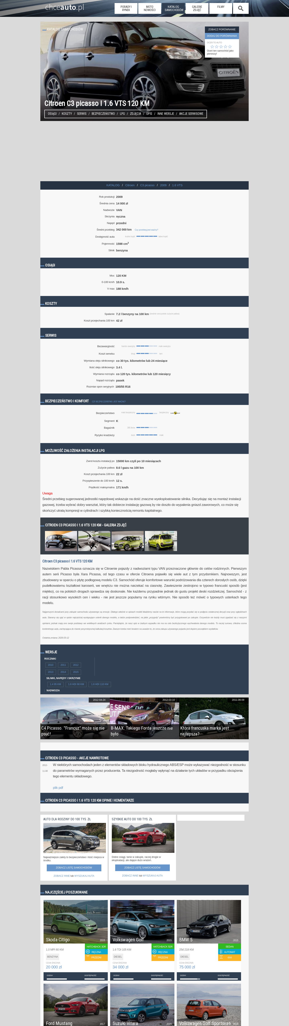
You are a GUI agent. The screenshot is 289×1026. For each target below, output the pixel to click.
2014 (63, 672)
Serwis (81, 114)
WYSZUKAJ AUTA (84, 875)
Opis (149, 114)
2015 (75, 672)
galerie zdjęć (197, 8)
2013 (50, 672)
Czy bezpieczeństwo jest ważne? (109, 401)
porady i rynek (126, 8)
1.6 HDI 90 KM (76, 684)
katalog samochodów (174, 8)
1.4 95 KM (55, 684)
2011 (63, 665)
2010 (50, 665)
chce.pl (59, 5)
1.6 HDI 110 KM (99, 684)
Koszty (67, 114)
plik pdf (58, 788)
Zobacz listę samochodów (74, 867)
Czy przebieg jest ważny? (146, 230)
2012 (75, 665)
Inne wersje (165, 114)
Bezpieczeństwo (103, 114)
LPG (122, 114)
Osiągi (52, 114)
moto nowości (150, 8)
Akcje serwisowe (191, 114)
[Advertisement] (144, 151)
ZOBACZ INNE (62, 875)
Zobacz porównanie (221, 29)
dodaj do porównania (222, 36)
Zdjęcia (135, 114)
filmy (220, 7)
